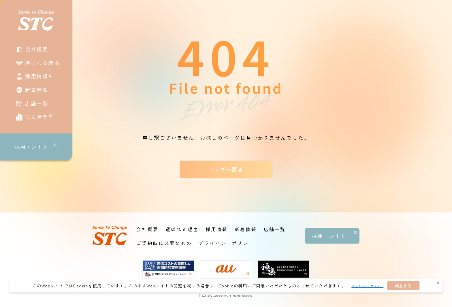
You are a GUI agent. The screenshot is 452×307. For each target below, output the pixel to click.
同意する (403, 285)
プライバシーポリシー (367, 286)
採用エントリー (36, 147)
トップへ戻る (226, 169)
